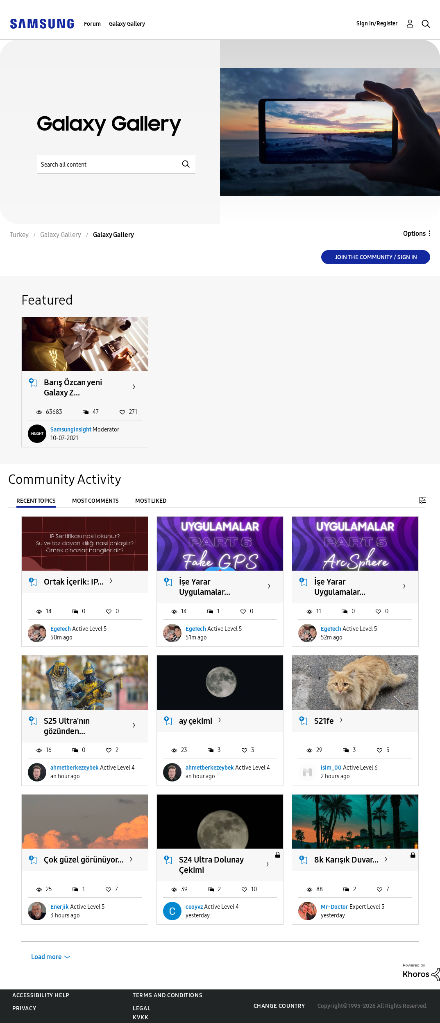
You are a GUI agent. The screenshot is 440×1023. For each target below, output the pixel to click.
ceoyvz (194, 906)
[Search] (116, 164)
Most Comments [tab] (95, 500)
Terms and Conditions (167, 995)
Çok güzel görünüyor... (84, 860)
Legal (141, 1008)
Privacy (24, 1008)
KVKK (140, 1017)
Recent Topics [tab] (36, 500)
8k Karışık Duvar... (346, 860)
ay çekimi (195, 721)
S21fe (324, 721)
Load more (46, 957)
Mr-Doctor (334, 906)
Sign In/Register (377, 23)
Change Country (279, 1006)
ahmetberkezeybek (74, 767)
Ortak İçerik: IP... (74, 582)
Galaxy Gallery (127, 23)
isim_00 (331, 767)
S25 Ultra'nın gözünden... (67, 726)
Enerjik (59, 906)
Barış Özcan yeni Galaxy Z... (73, 387)
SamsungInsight (70, 429)
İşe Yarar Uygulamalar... (204, 587)
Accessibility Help (40, 995)
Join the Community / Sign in (376, 257)
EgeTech (60, 629)
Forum (92, 23)
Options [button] (414, 233)
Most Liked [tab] (150, 500)
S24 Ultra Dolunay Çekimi (211, 865)
